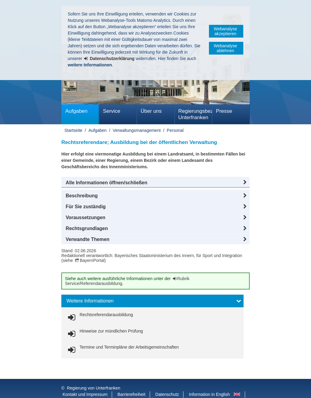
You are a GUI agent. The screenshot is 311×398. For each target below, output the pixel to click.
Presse (224, 111)
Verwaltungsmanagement (137, 130)
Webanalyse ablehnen (225, 48)
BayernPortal (92, 260)
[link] (99, 317)
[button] (155, 183)
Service (111, 111)
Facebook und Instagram (86, 388)
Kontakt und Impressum (85, 382)
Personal (175, 130)
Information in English (209, 382)
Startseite (73, 130)
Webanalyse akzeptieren (225, 31)
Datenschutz (167, 382)
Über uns (151, 111)
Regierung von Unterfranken (93, 375)
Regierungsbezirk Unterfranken (195, 114)
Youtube (140, 388)
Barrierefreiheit (131, 382)
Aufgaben (76, 111)
